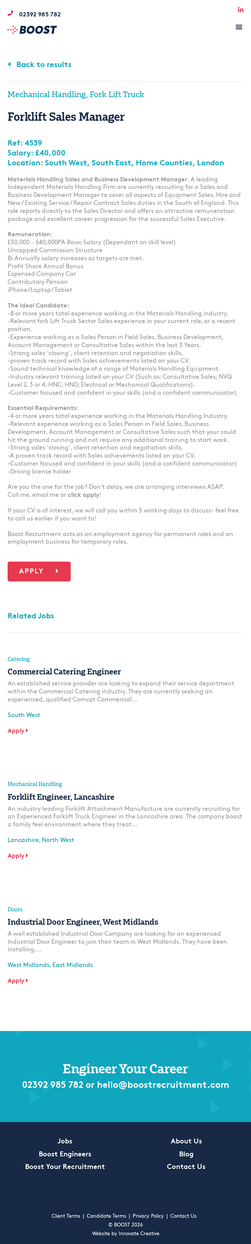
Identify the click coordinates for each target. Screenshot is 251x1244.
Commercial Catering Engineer (64, 671)
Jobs (64, 1141)
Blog (186, 1154)
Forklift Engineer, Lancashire (61, 796)
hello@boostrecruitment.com (163, 1085)
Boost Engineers (65, 1154)
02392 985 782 (52, 1085)
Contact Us (186, 1167)
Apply (39, 571)
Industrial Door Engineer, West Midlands (83, 921)
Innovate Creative (139, 1233)
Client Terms (66, 1216)
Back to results (39, 65)
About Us (186, 1141)
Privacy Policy (148, 1216)
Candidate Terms (106, 1216)
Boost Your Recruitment (65, 1167)
